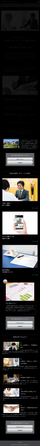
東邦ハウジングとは (6, 370)
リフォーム (20, 407)
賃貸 (20, 409)
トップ (3, 8)
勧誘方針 (20, 442)
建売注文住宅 (20, 404)
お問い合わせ (32, 5)
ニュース (20, 370)
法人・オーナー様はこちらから (20, 414)
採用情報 (27, 370)
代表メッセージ (34, 370)
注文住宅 (20, 402)
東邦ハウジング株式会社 (9, 1)
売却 (20, 412)
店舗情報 (20, 372)
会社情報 (14, 370)
